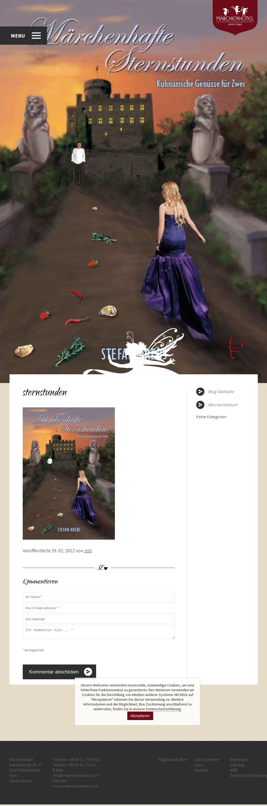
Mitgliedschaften (173, 761)
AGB (233, 771)
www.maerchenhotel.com (75, 787)
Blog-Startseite (221, 391)
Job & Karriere (206, 761)
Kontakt (201, 771)
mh (88, 550)
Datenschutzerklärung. (164, 709)
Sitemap (237, 766)
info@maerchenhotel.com (76, 777)
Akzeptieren (140, 716)
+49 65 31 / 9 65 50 (83, 761)
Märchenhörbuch (222, 404)
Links (198, 766)
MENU (18, 35)
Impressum (239, 761)
